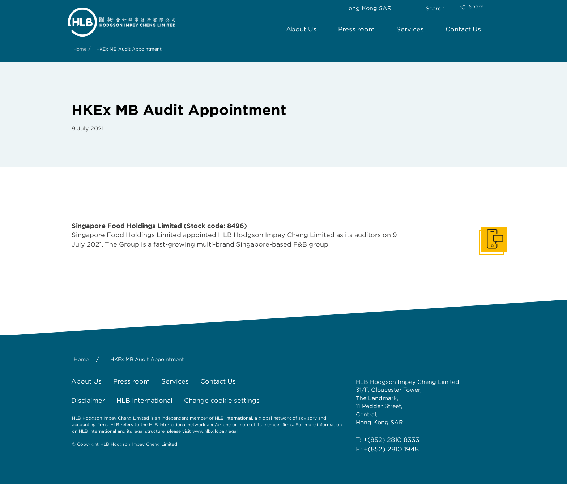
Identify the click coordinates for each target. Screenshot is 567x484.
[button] (478, 12)
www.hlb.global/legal (215, 431)
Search (435, 8)
